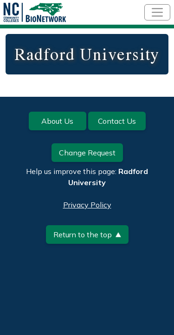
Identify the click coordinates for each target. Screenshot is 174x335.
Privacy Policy (87, 204)
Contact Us (117, 121)
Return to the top (87, 234)
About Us (57, 121)
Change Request (87, 152)
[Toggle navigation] (157, 12)
